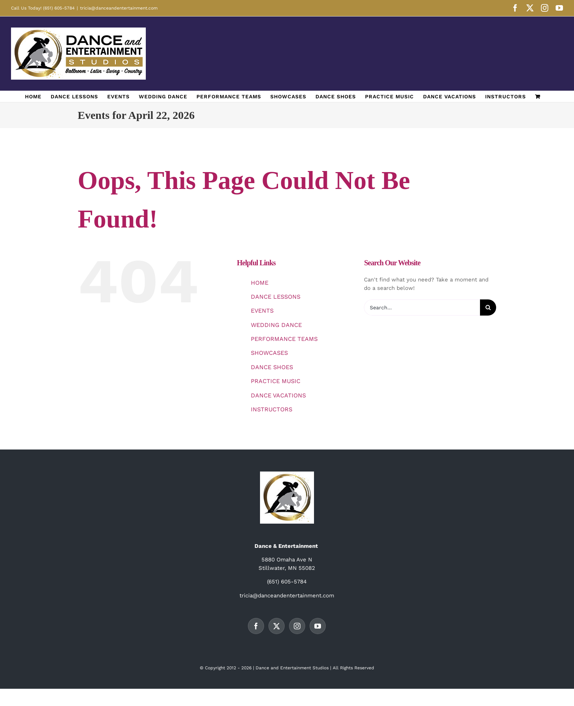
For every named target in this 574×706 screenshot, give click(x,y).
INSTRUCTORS (271, 409)
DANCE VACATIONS (278, 395)
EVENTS (262, 310)
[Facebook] (256, 626)
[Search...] (422, 307)
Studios (321, 667)
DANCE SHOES (272, 367)
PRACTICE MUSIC (275, 381)
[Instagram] (297, 626)
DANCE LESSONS (275, 296)
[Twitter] (276, 626)
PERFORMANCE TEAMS (284, 338)
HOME (259, 282)
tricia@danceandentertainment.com (119, 8)
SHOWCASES (269, 352)
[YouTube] (318, 626)
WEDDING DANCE (276, 324)
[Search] (488, 307)
